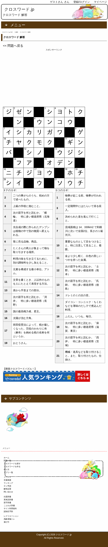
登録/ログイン (81, 1)
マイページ (100, 1)
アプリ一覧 (8, 472)
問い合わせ (8, 492)
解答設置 (7, 489)
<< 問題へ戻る (13, 45)
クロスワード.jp (19, 9)
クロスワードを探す (12, 464)
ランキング (8, 483)
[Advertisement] (54, 77)
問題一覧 (7, 461)
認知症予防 (8, 511)
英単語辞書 (8, 500)
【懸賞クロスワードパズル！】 (20, 368)
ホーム (6, 458)
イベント (7, 477)
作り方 (6, 469)
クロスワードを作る (12, 467)
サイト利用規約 (10, 508)
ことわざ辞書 (9, 505)
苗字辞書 (7, 503)
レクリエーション (11, 516)
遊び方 (6, 522)
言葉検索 (7, 480)
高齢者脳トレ (9, 519)
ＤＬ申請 (7, 486)
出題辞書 (7, 497)
